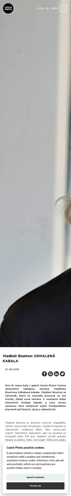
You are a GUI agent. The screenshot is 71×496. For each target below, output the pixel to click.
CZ (38, 9)
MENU (54, 8)
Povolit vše (35, 486)
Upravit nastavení (35, 477)
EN (42, 9)
